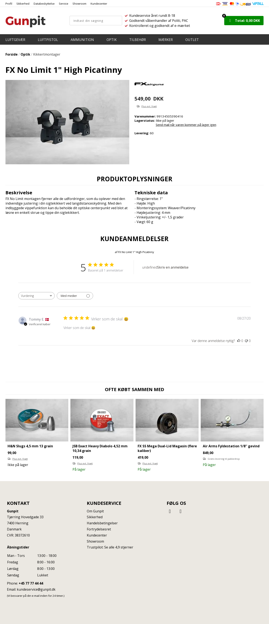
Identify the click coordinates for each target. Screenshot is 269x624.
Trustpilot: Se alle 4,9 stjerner (110, 547)
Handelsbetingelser (102, 523)
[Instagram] (180, 511)
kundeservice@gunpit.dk (36, 589)
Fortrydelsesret (99, 529)
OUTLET (192, 39)
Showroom (79, 3)
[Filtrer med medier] (75, 295)
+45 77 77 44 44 (31, 583)
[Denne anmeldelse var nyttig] (238, 340)
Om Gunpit (95, 511)
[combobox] (36, 295)
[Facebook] (170, 511)
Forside (11, 54)
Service (63, 3)
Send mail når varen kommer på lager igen (186, 125)
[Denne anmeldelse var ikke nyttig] (246, 340)
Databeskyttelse (44, 3)
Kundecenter (99, 3)
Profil (8, 3)
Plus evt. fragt (149, 106)
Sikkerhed (22, 3)
